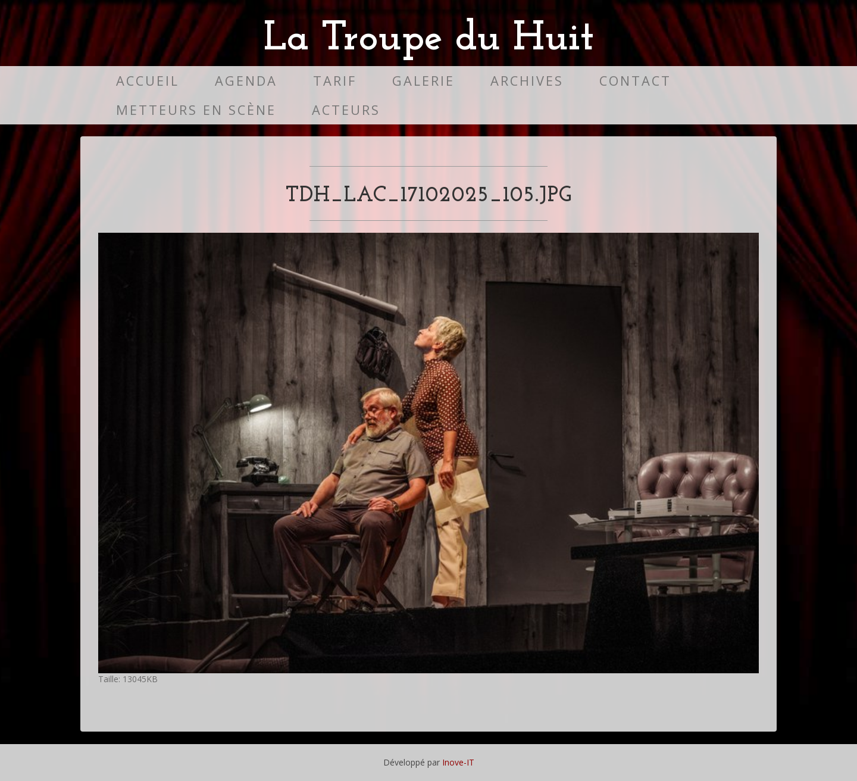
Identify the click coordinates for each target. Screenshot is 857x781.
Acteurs (346, 109)
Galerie (423, 80)
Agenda (246, 80)
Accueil (147, 80)
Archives (527, 80)
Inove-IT (458, 762)
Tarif (334, 80)
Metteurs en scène (196, 109)
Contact (635, 80)
